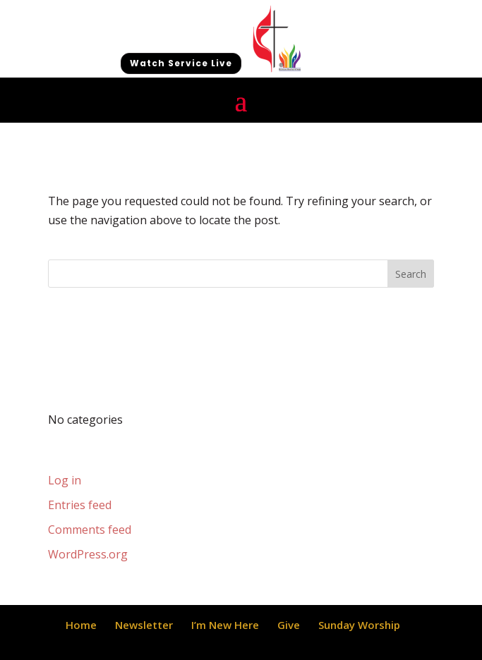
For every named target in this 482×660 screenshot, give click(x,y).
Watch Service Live (181, 63)
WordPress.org (88, 554)
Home (81, 625)
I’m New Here (225, 625)
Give (288, 625)
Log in (64, 480)
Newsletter (144, 625)
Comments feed (89, 529)
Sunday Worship (359, 625)
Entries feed (80, 505)
